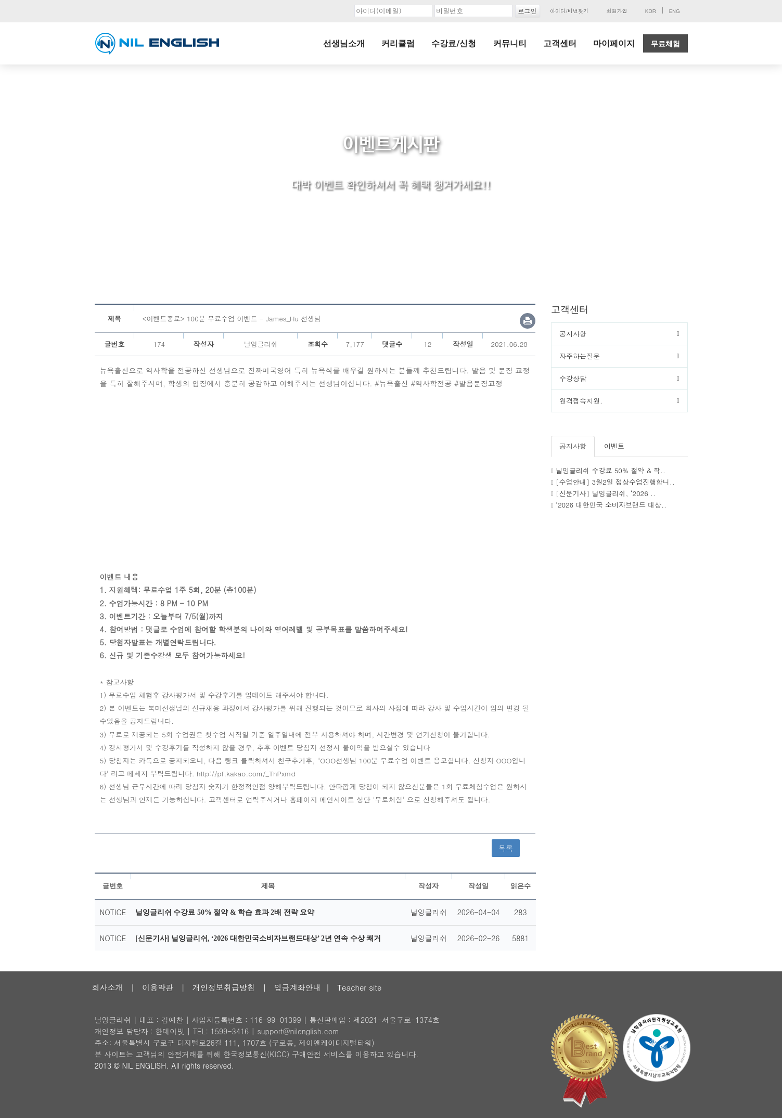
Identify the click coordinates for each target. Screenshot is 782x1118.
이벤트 (614, 446)
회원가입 (616, 11)
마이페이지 (614, 43)
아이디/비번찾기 (569, 11)
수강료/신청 (453, 43)
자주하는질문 (579, 356)
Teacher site (359, 987)
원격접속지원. (580, 401)
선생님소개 (344, 43)
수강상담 (572, 378)
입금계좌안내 (297, 987)
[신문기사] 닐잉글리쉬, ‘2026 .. (606, 493)
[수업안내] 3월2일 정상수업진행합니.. (615, 482)
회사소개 (107, 987)
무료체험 (665, 44)
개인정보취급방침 (224, 987)
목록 (505, 848)
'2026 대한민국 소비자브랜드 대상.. (611, 505)
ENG (674, 11)
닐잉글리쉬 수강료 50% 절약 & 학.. (610, 470)
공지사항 (572, 334)
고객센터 (559, 43)
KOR (650, 11)
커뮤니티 (510, 43)
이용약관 (157, 987)
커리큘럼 (398, 43)
